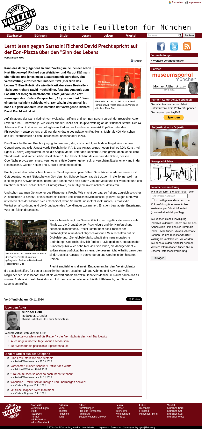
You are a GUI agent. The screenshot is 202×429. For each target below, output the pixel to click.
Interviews (121, 411)
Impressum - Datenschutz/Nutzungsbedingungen (121, 427)
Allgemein (64, 413)
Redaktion (176, 2)
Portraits (120, 416)
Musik (62, 408)
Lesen (86, 35)
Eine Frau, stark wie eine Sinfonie (31, 358)
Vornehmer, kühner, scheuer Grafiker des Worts (40, 366)
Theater (63, 411)
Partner (35, 416)
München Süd (174, 413)
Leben (108, 35)
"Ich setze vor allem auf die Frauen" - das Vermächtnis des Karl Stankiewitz (59, 336)
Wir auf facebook (40, 422)
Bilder (64, 35)
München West (175, 416)
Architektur (85, 413)
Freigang (144, 411)
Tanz (61, 416)
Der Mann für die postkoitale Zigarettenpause (39, 346)
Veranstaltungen (40, 408)
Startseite (14, 35)
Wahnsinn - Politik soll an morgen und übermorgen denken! (48, 382)
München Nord (175, 408)
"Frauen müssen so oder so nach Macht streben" (41, 374)
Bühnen (40, 35)
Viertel (131, 35)
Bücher (119, 408)
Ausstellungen (86, 408)
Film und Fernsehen (90, 411)
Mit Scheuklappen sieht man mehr (32, 390)
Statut (34, 411)
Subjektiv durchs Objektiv (93, 416)
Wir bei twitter (38, 419)
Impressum (193, 2)
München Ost (174, 411)
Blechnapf (144, 408)
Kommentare (123, 413)
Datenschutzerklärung (174, 250)
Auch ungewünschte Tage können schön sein (40, 341)
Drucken (136, 60)
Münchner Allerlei (148, 413)
